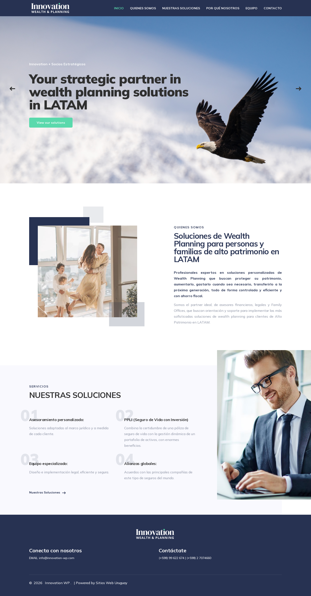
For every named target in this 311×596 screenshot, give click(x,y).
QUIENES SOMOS (143, 8)
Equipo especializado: (48, 463)
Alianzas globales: (140, 463)
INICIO (119, 8)
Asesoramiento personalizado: (56, 419)
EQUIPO (251, 8)
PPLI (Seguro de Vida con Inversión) (156, 419)
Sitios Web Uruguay (111, 583)
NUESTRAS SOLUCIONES (181, 8)
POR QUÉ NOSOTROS (222, 8)
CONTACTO (273, 8)
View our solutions (51, 123)
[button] (12, 88)
